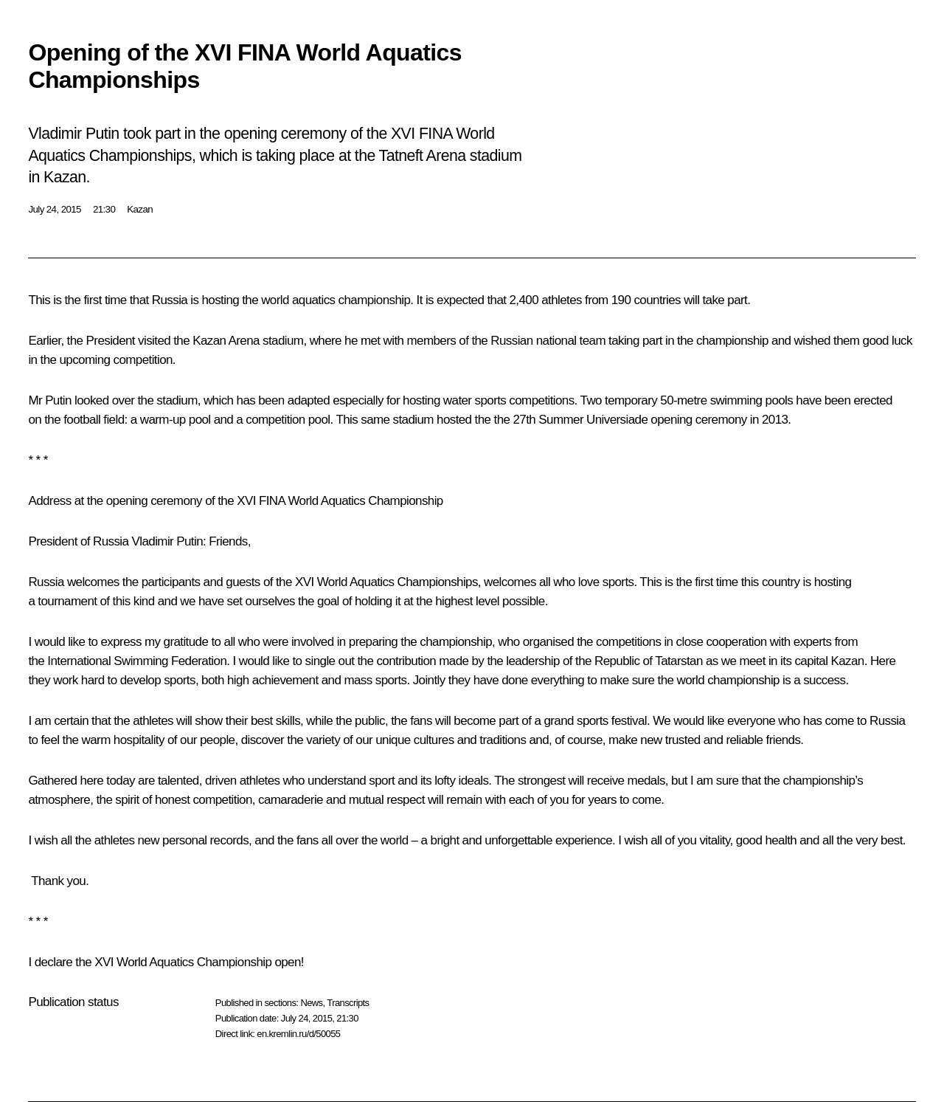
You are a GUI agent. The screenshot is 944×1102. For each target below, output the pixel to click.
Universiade (617, 420)
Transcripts (348, 1002)
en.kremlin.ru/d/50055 (298, 1033)
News (311, 1002)
